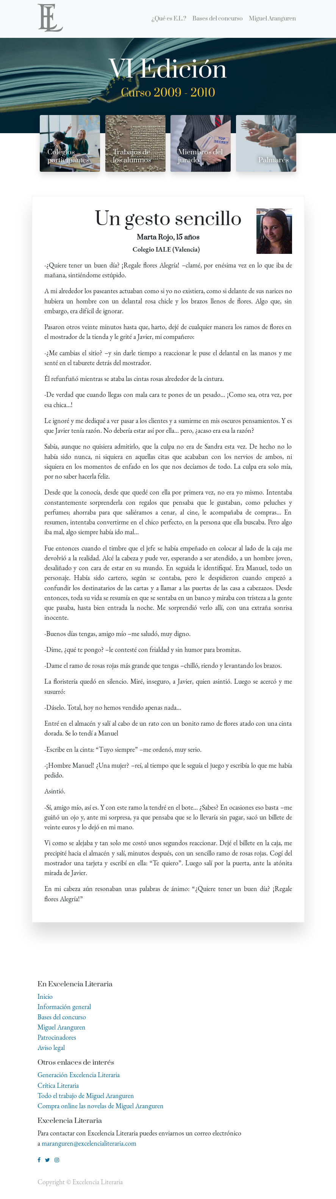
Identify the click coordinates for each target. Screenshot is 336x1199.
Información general (64, 1006)
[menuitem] (168, 19)
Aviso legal (51, 1047)
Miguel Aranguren (62, 1027)
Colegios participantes (68, 156)
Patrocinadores (57, 1037)
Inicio (45, 996)
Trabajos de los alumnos (132, 156)
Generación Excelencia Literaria (79, 1074)
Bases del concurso (62, 1016)
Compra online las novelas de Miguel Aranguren (101, 1105)
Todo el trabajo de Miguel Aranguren (86, 1095)
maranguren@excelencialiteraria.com (89, 1143)
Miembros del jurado (200, 156)
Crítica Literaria (58, 1085)
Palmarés (273, 160)
